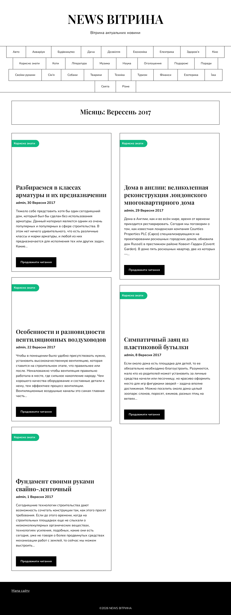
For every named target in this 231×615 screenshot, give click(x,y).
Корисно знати (29, 63)
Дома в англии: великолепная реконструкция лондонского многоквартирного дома (166, 194)
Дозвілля (114, 52)
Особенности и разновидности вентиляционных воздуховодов (61, 335)
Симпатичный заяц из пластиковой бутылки (156, 343)
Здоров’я (193, 52)
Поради (206, 63)
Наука (127, 63)
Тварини (96, 75)
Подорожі (181, 63)
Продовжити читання (36, 262)
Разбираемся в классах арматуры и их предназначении (61, 191)
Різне (126, 86)
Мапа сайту (21, 590)
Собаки (72, 75)
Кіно (215, 52)
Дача (91, 52)
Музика (105, 63)
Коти (55, 63)
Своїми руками (25, 75)
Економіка (140, 52)
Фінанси (165, 75)
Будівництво (66, 52)
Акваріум (38, 52)
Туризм (142, 75)
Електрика (167, 52)
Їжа (213, 75)
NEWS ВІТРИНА (115, 18)
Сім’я (51, 75)
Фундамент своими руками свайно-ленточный (55, 484)
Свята (105, 86)
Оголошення (153, 63)
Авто (16, 52)
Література (79, 63)
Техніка (120, 75)
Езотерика (191, 75)
